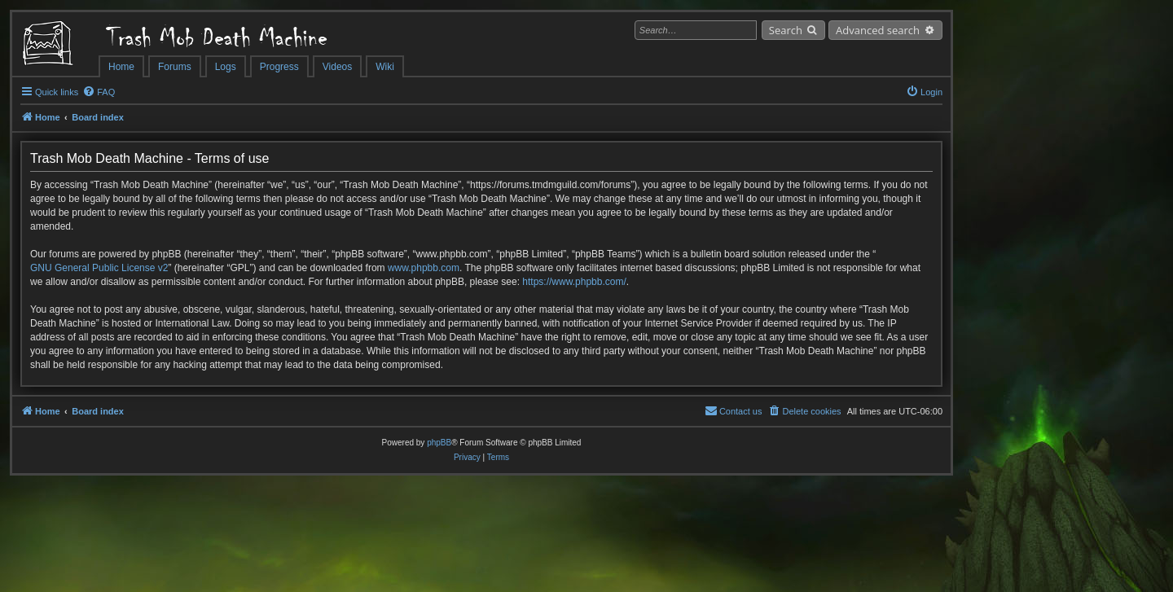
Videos (337, 66)
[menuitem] (98, 92)
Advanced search (878, 30)
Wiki (385, 66)
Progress (279, 66)
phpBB (439, 442)
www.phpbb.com (423, 268)
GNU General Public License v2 (99, 268)
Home (121, 66)
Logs (225, 66)
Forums (174, 66)
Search (785, 30)
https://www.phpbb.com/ (574, 281)
